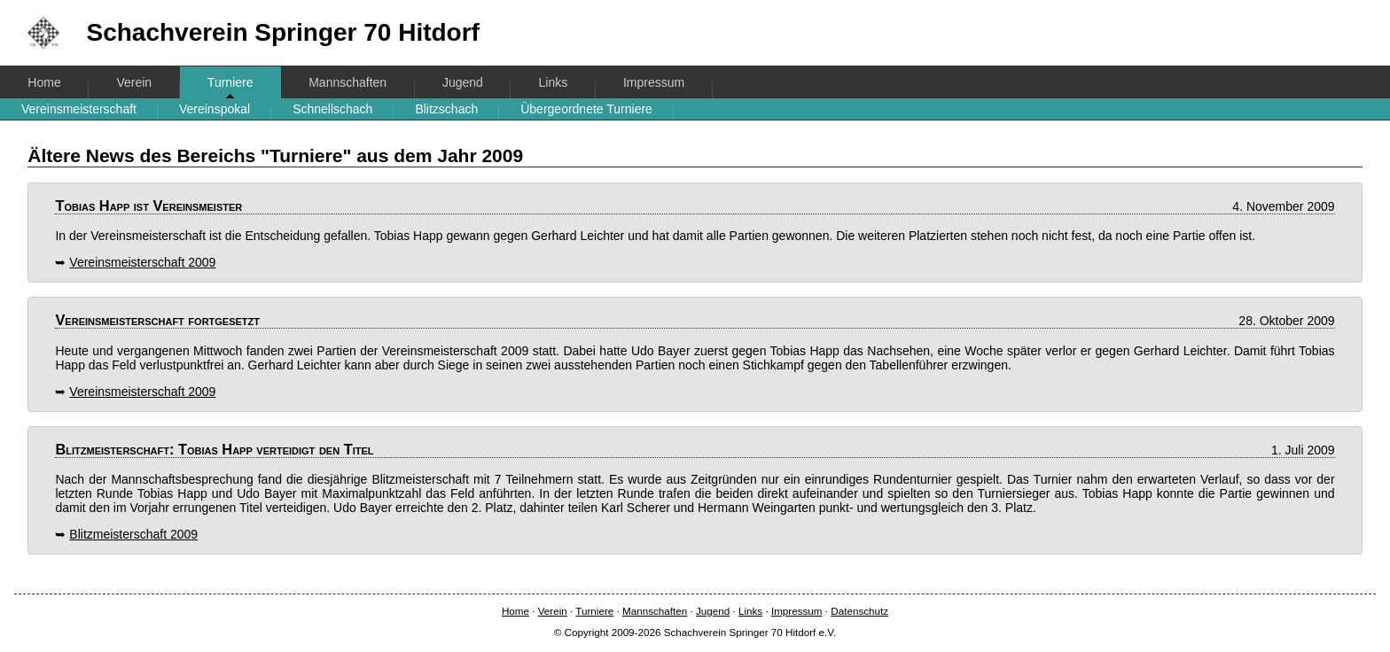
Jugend (462, 82)
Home (43, 82)
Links (553, 82)
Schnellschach (332, 109)
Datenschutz (859, 611)
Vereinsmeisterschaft (79, 109)
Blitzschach (446, 109)
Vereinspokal (214, 109)
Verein (134, 82)
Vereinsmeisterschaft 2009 (142, 262)
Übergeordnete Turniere (586, 109)
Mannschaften (347, 82)
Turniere (230, 82)
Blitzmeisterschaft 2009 (133, 534)
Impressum (653, 82)
